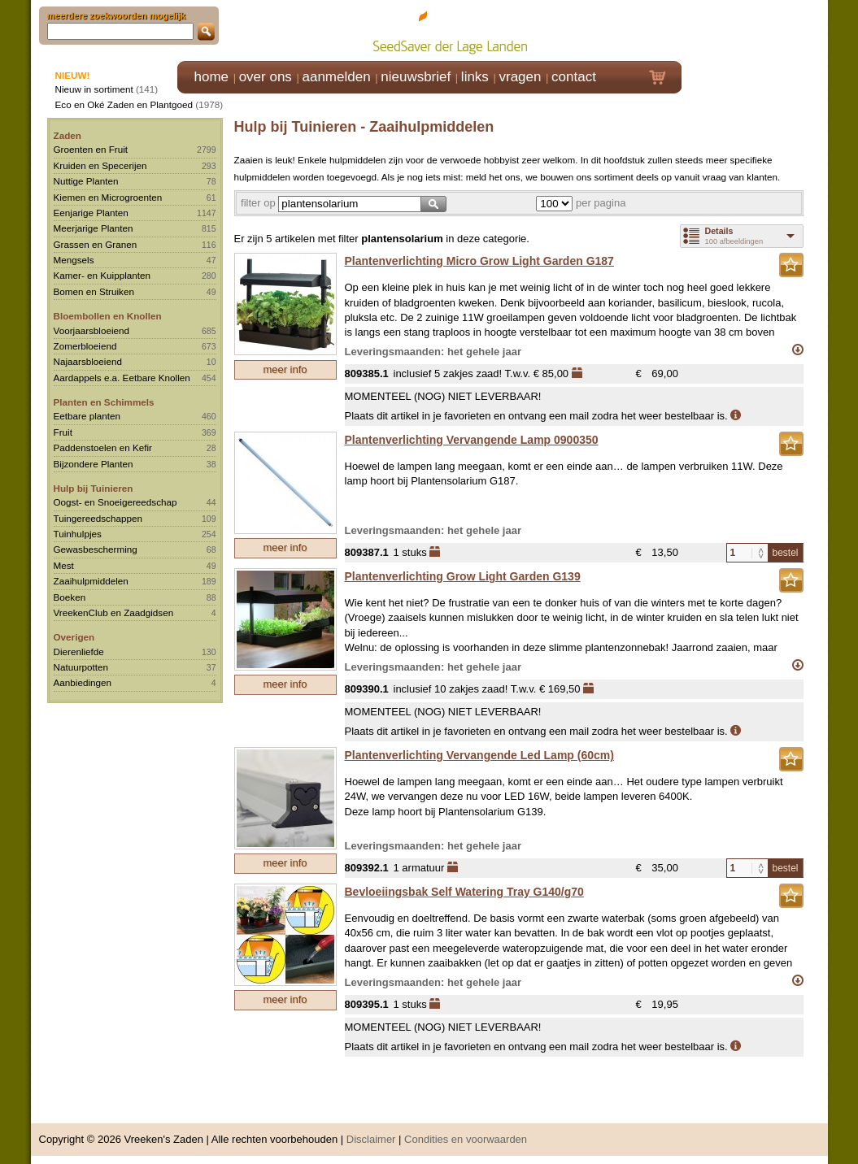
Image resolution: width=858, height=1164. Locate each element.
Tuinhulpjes (78, 533)
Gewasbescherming (95, 549)
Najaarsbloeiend (88, 361)
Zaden (67, 135)
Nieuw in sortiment (94, 89)
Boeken (70, 597)
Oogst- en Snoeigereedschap (115, 502)
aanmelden (336, 77)
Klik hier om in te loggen (755, 30)
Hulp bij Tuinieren (93, 488)
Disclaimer (371, 1139)
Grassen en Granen (95, 244)
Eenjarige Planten (91, 212)
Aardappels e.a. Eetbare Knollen (122, 377)
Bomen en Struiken (94, 291)
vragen (520, 77)
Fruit (63, 432)
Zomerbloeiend (85, 346)
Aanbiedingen (83, 682)
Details (719, 231)
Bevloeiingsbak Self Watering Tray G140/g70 (464, 891)
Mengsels (74, 259)
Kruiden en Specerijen (100, 165)
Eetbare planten (87, 415)
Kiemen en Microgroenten (108, 197)
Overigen (74, 637)
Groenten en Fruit (91, 149)
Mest (64, 565)
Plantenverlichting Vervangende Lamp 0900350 (472, 439)
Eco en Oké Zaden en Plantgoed (124, 104)
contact (573, 77)
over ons (265, 77)
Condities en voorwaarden (465, 1139)
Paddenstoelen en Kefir (103, 447)
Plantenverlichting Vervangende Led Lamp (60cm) (479, 755)
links (475, 77)
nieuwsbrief (416, 77)
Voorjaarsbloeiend (92, 330)
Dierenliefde (79, 651)
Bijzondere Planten (93, 463)
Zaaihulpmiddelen (91, 580)
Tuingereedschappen (98, 518)
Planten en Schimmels (104, 402)
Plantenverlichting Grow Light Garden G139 (463, 576)
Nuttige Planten (86, 181)
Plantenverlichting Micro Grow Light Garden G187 (479, 260)
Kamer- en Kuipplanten (102, 275)
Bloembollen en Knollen (108, 316)
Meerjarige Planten (93, 228)
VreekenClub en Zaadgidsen (114, 612)
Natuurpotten (81, 667)
